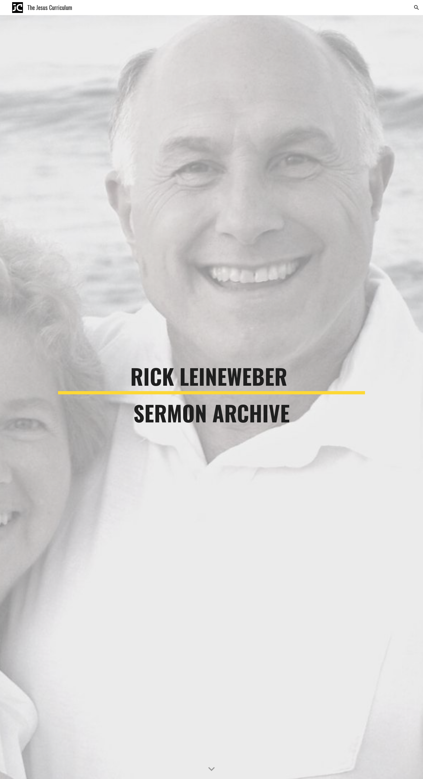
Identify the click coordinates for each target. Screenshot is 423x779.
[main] (211, 397)
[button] (416, 7)
